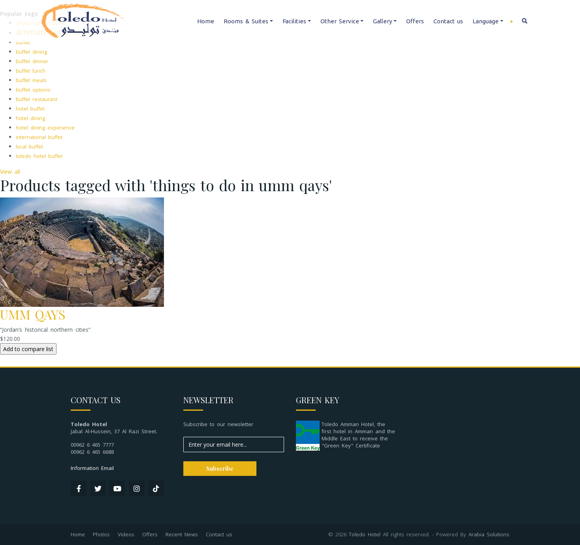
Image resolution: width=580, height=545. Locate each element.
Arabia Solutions (489, 534)
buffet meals (31, 80)
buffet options (33, 89)
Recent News (182, 534)
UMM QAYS (33, 314)
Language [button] (486, 21)
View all (10, 171)
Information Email (92, 468)
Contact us (448, 21)
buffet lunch (30, 71)
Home (205, 21)
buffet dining (31, 52)
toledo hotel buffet (39, 156)
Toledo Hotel (364, 534)
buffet (23, 42)
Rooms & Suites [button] (246, 21)
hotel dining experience (45, 127)
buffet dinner (32, 61)
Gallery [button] (382, 21)
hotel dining (30, 118)
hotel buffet (30, 108)
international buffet (39, 137)
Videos (126, 534)
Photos (101, 534)
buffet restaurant (36, 99)
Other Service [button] (339, 21)
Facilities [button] (294, 21)
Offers (415, 21)
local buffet (29, 146)
